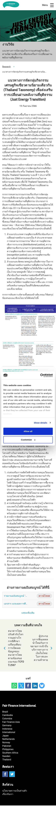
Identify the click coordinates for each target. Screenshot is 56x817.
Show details (40, 423)
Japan (5, 735)
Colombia (7, 718)
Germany (6, 725)
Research (6, 66)
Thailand (6, 759)
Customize (28, 439)
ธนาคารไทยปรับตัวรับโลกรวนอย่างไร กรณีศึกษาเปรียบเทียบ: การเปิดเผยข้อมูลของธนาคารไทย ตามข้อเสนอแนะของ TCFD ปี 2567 (13, 648)
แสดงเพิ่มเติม (28, 613)
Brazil (5, 711)
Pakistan (6, 746)
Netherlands (8, 739)
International (8, 732)
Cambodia (7, 715)
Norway (6, 742)
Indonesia (7, 728)
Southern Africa (10, 752)
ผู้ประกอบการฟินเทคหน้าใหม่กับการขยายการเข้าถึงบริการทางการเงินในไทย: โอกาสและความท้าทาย (42, 648)
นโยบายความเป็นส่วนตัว (14, 790)
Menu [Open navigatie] (48, 5)
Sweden (6, 756)
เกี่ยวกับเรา (7, 794)
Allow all (28, 431)
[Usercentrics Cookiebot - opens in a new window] (40, 375)
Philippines (7, 749)
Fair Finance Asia (11, 722)
